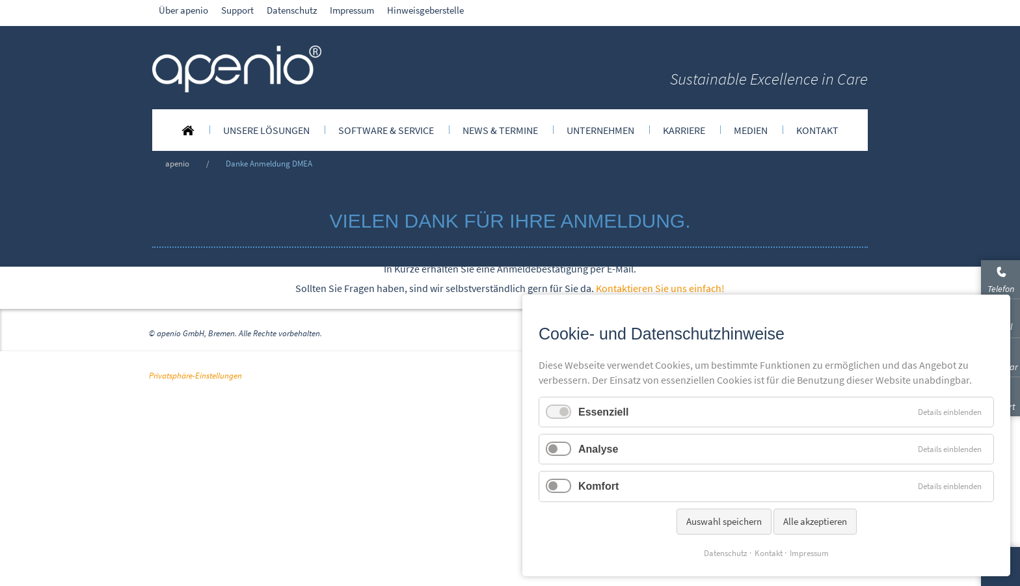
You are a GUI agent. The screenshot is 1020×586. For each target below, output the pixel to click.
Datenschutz (725, 553)
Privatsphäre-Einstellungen (195, 564)
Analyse (598, 449)
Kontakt (769, 553)
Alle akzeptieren (815, 521)
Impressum (809, 553)
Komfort (598, 486)
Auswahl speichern (724, 521)
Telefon (1000, 289)
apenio (177, 163)
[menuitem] (188, 130)
